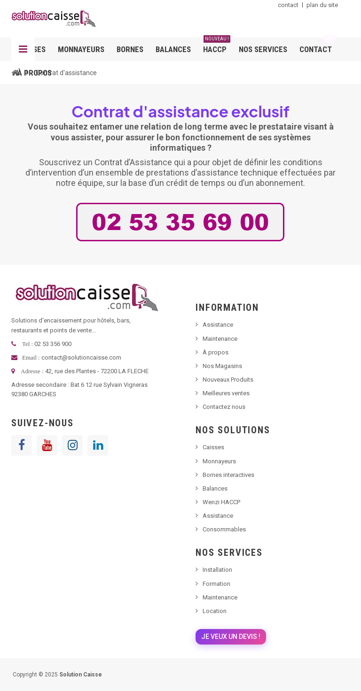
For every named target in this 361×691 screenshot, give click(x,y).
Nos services (263, 49)
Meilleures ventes (226, 393)
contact (288, 4)
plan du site (322, 4)
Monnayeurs (81, 49)
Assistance (218, 324)
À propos (34, 72)
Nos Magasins (222, 365)
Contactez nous (224, 406)
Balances (173, 49)
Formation (216, 583)
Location (215, 610)
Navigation (23, 49)
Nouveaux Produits (228, 379)
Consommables (224, 529)
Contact (317, 46)
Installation (217, 569)
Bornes (130, 49)
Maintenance (220, 338)
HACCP (216, 46)
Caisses (213, 447)
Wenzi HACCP (221, 502)
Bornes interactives (228, 474)
